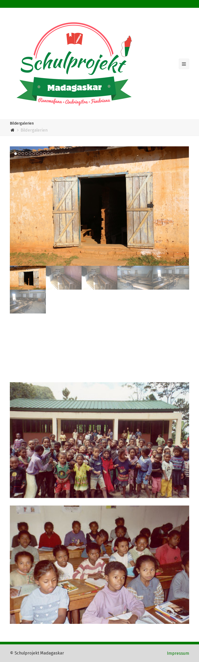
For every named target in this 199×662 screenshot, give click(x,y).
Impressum (178, 653)
